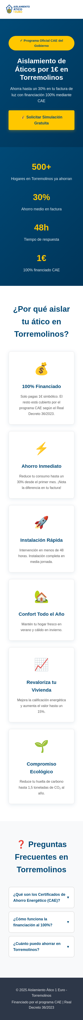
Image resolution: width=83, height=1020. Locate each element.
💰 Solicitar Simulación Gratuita (41, 120)
